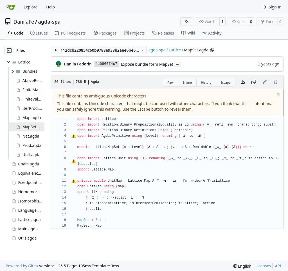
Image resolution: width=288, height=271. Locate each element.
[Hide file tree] (9, 50)
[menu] (242, 266)
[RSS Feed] (186, 21)
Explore (30, 7)
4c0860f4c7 (106, 64)
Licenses (263, 265)
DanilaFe (24, 21)
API (278, 265)
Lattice (175, 50)
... (177, 64)
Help (50, 7)
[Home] (11, 7)
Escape (225, 82)
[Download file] (242, 82)
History (206, 82)
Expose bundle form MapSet (147, 64)
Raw (170, 82)
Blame (187, 82)
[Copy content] (253, 82)
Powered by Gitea (22, 265)
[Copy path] (212, 50)
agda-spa (49, 21)
